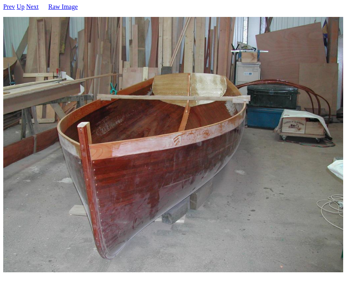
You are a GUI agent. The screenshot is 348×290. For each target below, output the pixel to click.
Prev (9, 6)
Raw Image (63, 6)
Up (20, 6)
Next (32, 6)
